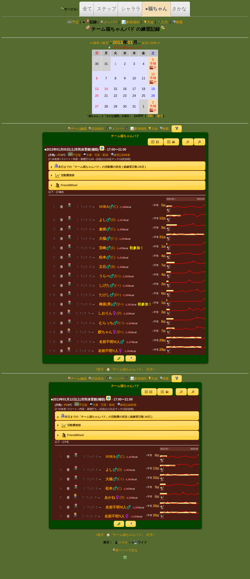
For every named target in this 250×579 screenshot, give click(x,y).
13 (155, 468)
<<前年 (95, 43)
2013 (117, 42)
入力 (163, 22)
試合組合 (96, 128)
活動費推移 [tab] (62, 175)
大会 (149, 22)
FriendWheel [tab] (63, 185)
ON (150, 116)
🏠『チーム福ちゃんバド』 (125, 369)
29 (161, 340)
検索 (178, 22)
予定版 (74, 154)
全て (87, 8)
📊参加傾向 (130, 22)
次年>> (155, 43)
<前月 (104, 43)
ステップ (106, 8)
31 (161, 237)
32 (155, 478)
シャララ (131, 8)
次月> (146, 43)
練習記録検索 (120, 154)
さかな (179, 8)
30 (155, 506)
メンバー (109, 22)
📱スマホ (121, 542)
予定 (73, 22)
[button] (187, 141)
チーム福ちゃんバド (127, 47)
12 (152, 78)
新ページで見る (125, 550)
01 (130, 42)
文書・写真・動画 (95, 154)
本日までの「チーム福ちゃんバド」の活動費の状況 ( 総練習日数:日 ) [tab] (98, 166)
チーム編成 (77, 128)
